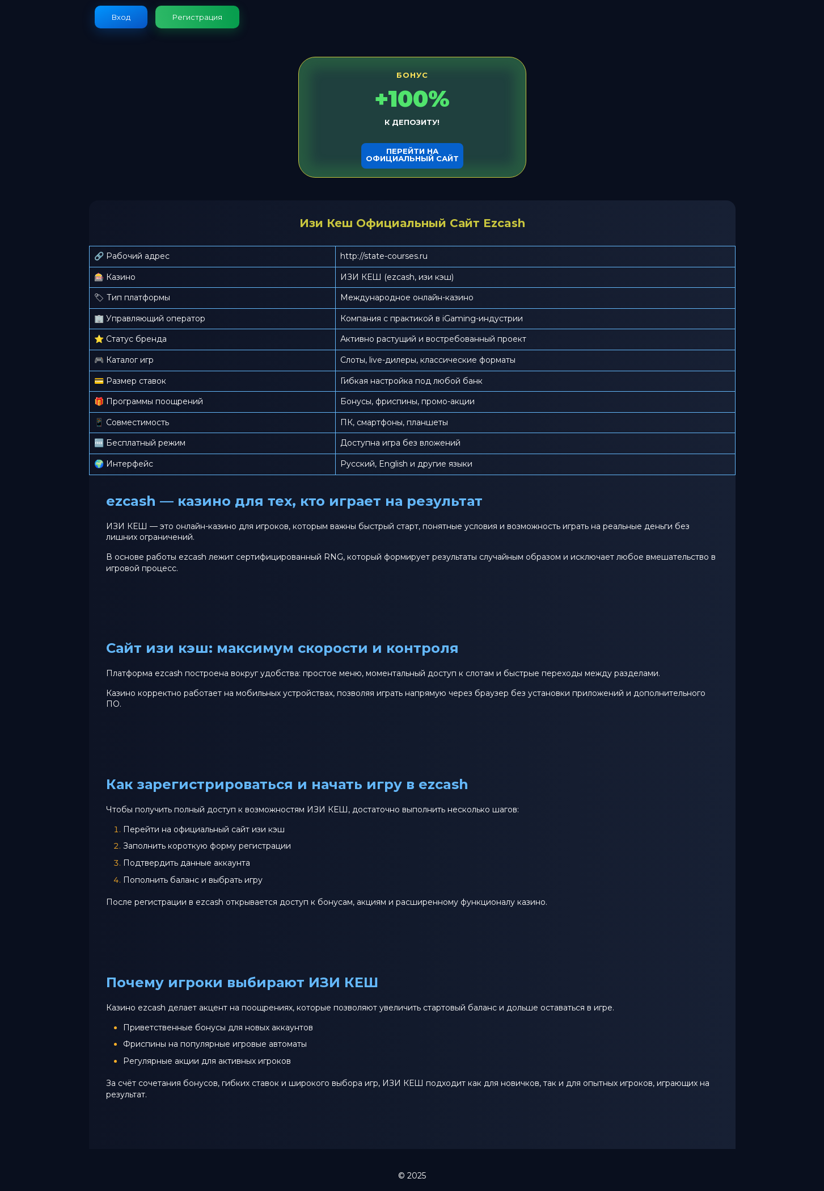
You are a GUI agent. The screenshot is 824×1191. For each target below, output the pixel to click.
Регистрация (197, 17)
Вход (121, 17)
